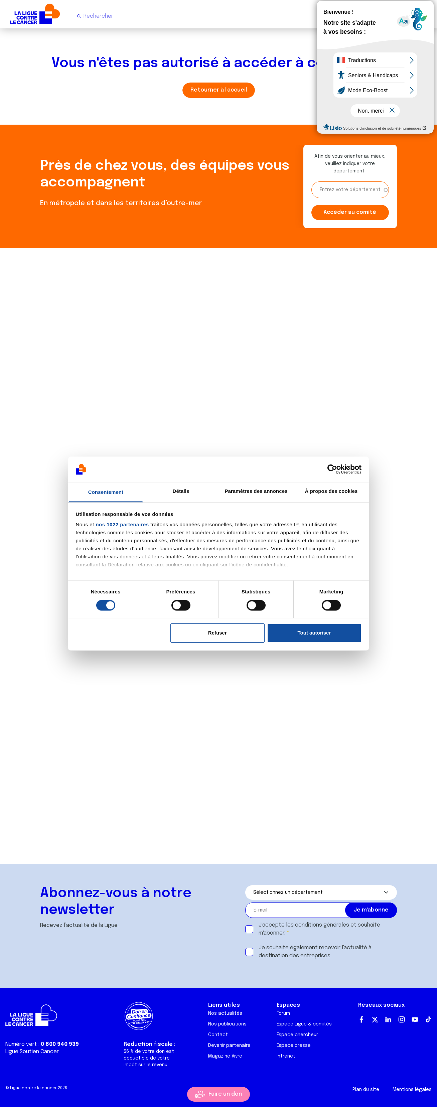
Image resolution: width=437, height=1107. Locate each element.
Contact (218, 1034)
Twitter (375, 1019)
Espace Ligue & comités (304, 1024)
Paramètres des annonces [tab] (256, 491)
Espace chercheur (297, 1034)
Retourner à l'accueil (218, 90)
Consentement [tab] (105, 492)
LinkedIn (388, 1019)
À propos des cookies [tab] (331, 491)
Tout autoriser (314, 633)
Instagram (401, 1019)
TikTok (428, 1019)
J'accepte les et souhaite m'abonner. (319, 929)
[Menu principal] (426, 16)
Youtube (415, 1019)
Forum (283, 1013)
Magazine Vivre (225, 1056)
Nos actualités (225, 1013)
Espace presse (294, 1045)
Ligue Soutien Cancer (32, 1052)
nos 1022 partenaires (122, 525)
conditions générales (322, 925)
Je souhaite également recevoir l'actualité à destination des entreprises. (315, 952)
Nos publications (227, 1024)
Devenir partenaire (229, 1045)
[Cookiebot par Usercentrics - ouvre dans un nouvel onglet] (332, 469)
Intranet (286, 1056)
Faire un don (225, 1094)
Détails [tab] (181, 491)
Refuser (217, 633)
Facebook (361, 1019)
